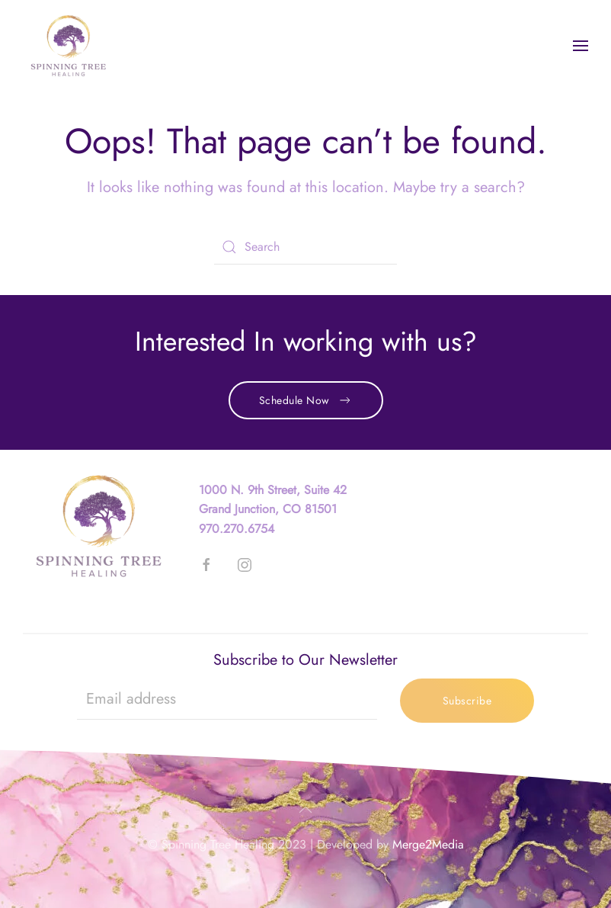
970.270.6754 (236, 528)
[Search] (305, 247)
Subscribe (467, 700)
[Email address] (227, 699)
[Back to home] (68, 45)
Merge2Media (428, 844)
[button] (580, 46)
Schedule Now (306, 400)
